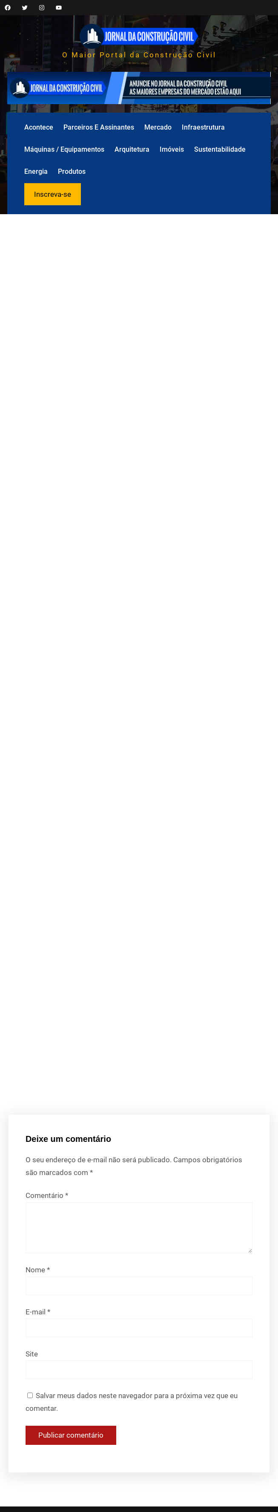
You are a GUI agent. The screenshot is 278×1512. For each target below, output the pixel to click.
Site (32, 1354)
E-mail (38, 1312)
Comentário (47, 1195)
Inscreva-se (52, 194)
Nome (38, 1270)
